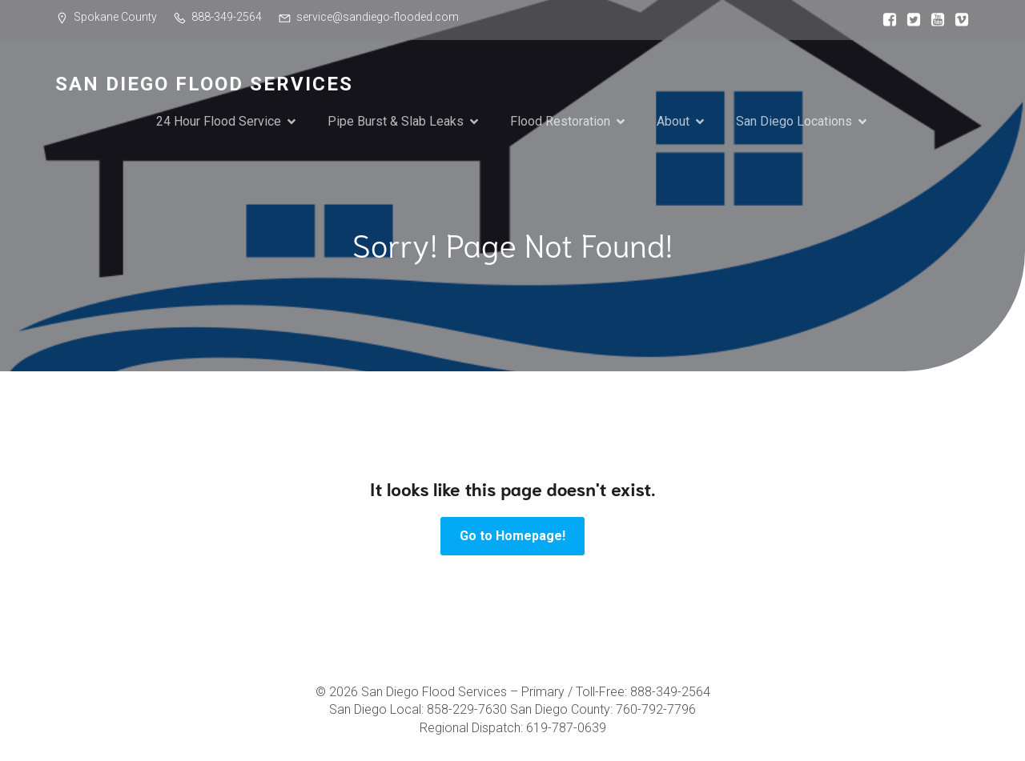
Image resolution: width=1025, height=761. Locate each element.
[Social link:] (886, 20)
